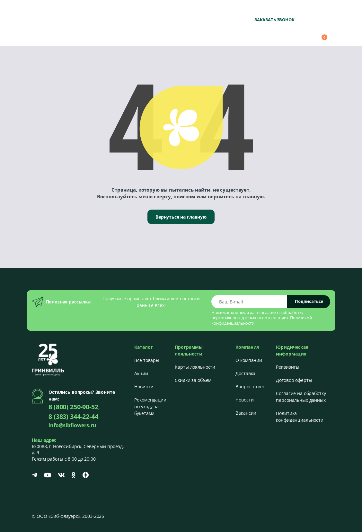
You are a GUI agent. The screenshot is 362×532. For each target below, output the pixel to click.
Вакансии (245, 413)
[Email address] (249, 301)
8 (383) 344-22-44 (73, 416)
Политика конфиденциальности (299, 416)
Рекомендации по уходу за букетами (150, 406)
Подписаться (309, 301)
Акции (141, 373)
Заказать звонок (274, 20)
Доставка (245, 373)
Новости (244, 400)
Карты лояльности (195, 367)
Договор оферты (294, 380)
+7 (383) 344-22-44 (311, 10)
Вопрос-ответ (250, 386)
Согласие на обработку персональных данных (301, 396)
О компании (248, 360)
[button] (285, 34)
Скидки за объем (193, 380)
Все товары (146, 360)
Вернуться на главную (181, 217)
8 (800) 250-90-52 (269, 10)
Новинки (143, 386)
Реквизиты (287, 367)
